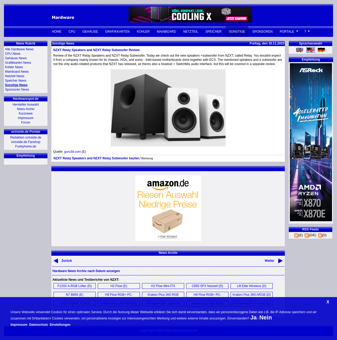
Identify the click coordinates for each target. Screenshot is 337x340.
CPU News (13, 54)
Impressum (25, 118)
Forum (25, 122)
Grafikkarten (117, 31)
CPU (72, 31)
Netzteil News (14, 76)
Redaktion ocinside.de (25, 137)
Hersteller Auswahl (26, 104)
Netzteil (190, 31)
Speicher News (15, 80)
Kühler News (14, 67)
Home (56, 31)
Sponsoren (262, 31)
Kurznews (26, 113)
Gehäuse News (16, 58)
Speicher (214, 31)
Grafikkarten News (18, 63)
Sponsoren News (17, 89)
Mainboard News (17, 71)
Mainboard (166, 31)
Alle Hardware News (19, 49)
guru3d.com (72, 152)
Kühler (143, 31)
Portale (287, 31)
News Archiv (25, 109)
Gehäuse (90, 31)
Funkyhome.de (25, 146)
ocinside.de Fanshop (25, 142)
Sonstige (237, 31)
